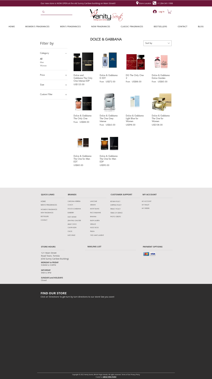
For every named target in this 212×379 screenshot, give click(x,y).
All (41, 58)
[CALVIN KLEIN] (76, 227)
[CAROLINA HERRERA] (77, 201)
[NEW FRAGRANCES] (51, 212)
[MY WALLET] (150, 205)
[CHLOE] (76, 231)
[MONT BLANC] (98, 208)
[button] (169, 12)
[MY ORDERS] (150, 208)
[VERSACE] (98, 224)
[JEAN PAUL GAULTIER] (76, 220)
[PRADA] (98, 231)
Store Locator (145, 3)
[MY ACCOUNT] (150, 201)
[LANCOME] (98, 201)
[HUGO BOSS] (98, 227)
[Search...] (56, 12)
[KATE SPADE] (76, 235)
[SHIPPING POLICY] (118, 205)
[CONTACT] (51, 220)
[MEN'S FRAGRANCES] (49, 205)
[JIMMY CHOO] (76, 224)
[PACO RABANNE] (98, 212)
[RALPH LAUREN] (98, 220)
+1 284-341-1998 (165, 3)
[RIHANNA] (98, 216)
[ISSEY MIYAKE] (77, 217)
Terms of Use (126, 374)
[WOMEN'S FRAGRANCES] (51, 209)
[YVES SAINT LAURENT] (98, 235)
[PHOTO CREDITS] (118, 216)
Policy (138, 374)
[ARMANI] (98, 205)
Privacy (133, 374)
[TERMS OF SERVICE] (119, 213)
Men (42, 62)
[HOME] (48, 201)
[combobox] (157, 43)
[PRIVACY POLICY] (118, 209)
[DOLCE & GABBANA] (77, 209)
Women (43, 65)
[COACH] (77, 205)
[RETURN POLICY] (118, 201)
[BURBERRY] (77, 212)
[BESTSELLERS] (51, 216)
